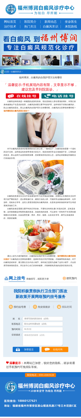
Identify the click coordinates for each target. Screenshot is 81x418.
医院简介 (30, 21)
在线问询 (57, 350)
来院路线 (71, 26)
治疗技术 (10, 26)
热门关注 (30, 26)
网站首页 (10, 21)
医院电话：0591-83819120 (40, 376)
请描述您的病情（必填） (43, 340)
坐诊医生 (71, 21)
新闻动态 (50, 21)
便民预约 (71, 278)
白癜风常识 (50, 26)
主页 (7, 72)
